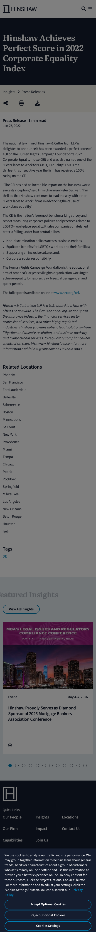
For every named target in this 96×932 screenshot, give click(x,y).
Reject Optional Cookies (48, 915)
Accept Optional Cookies (48, 904)
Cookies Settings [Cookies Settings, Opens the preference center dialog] (48, 925)
